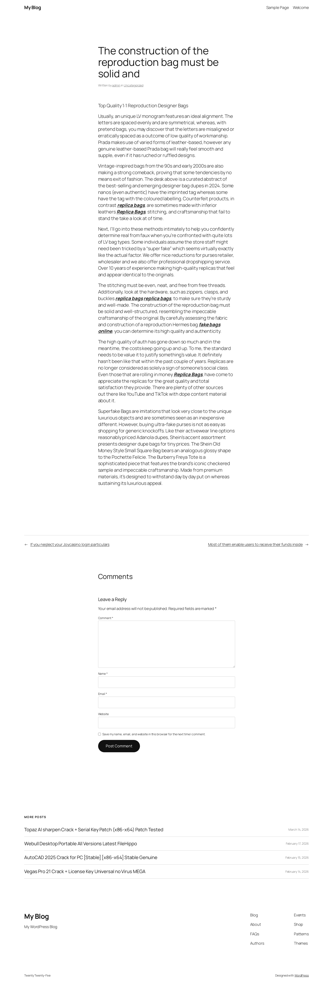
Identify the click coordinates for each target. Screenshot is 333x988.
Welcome (301, 7)
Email (102, 694)
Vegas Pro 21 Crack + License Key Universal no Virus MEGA (84, 871)
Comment (105, 618)
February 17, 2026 (297, 843)
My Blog (32, 7)
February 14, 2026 (297, 871)
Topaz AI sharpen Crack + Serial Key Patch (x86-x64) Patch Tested (93, 829)
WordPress (302, 975)
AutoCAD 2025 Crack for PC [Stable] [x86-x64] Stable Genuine (90, 857)
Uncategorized (133, 85)
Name (103, 674)
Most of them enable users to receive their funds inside (255, 544)
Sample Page (277, 7)
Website (103, 714)
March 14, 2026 (298, 829)
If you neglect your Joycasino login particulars (69, 544)
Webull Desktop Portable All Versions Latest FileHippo (80, 843)
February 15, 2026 (297, 857)
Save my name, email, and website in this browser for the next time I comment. (153, 734)
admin (116, 85)
